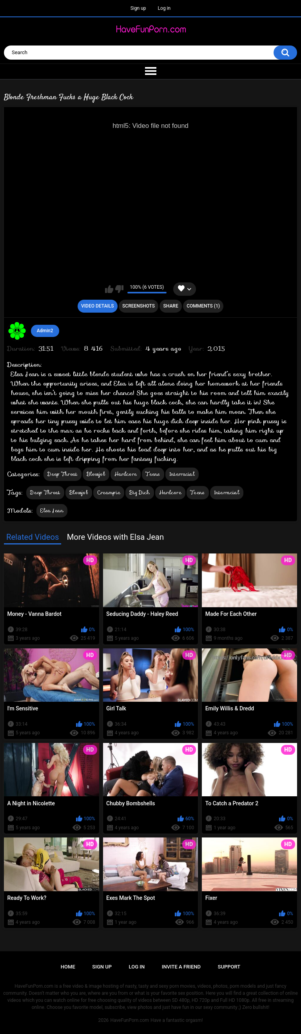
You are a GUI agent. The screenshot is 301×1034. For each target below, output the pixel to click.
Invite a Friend (181, 967)
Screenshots (138, 306)
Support (229, 967)
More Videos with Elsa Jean (115, 537)
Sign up (138, 8)
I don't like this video (119, 289)
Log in (164, 8)
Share (170, 306)
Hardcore (125, 474)
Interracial (182, 474)
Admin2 (45, 330)
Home (68, 967)
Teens (153, 474)
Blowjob (96, 474)
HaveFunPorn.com (129, 1020)
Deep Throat (62, 474)
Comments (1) (203, 306)
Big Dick (139, 492)
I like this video (109, 289)
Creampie (108, 492)
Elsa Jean (51, 510)
